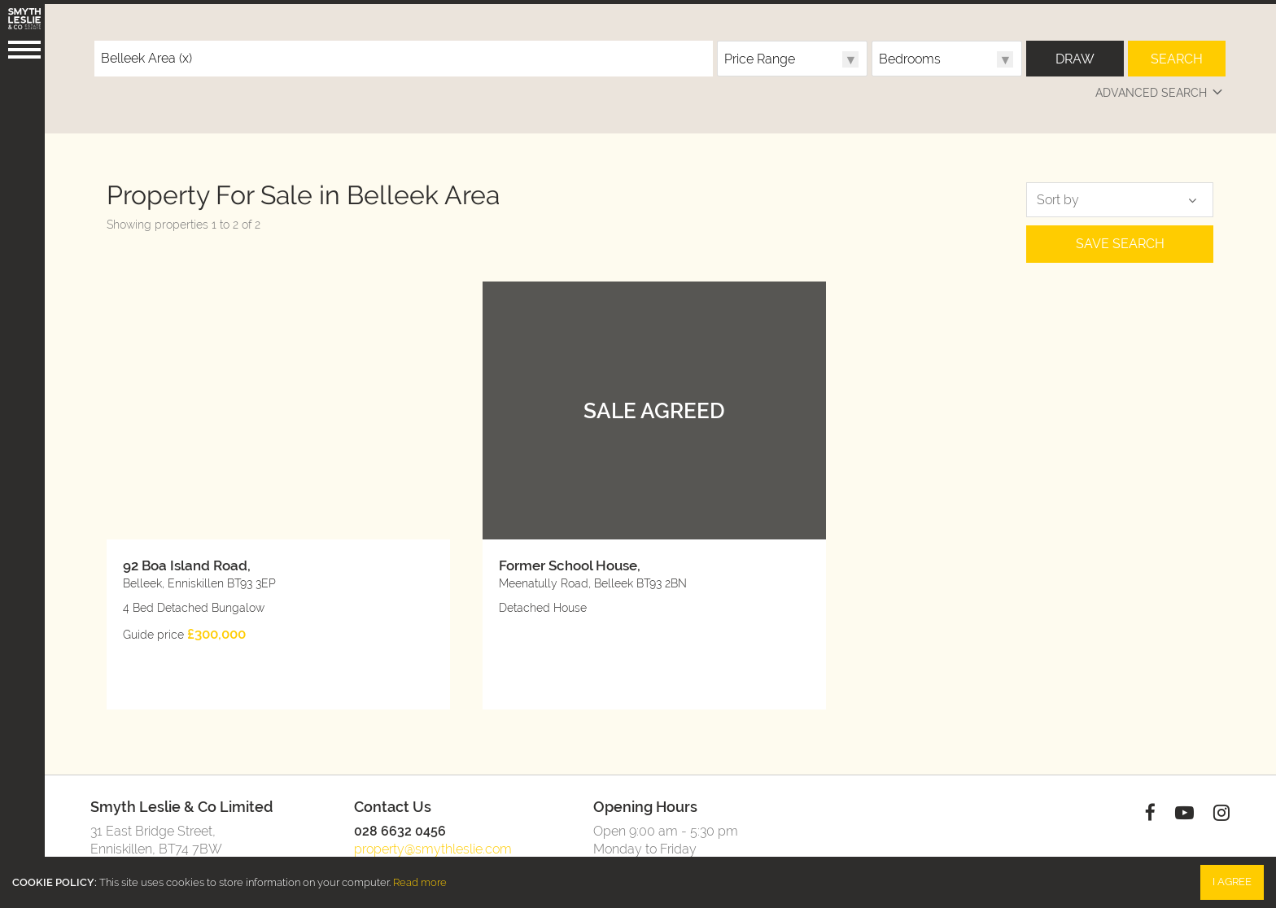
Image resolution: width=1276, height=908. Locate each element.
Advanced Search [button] (1163, 89)
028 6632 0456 (402, 777)
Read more (420, 882)
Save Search (1122, 239)
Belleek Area (148, 54)
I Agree (1232, 881)
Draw (1077, 55)
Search (1179, 55)
